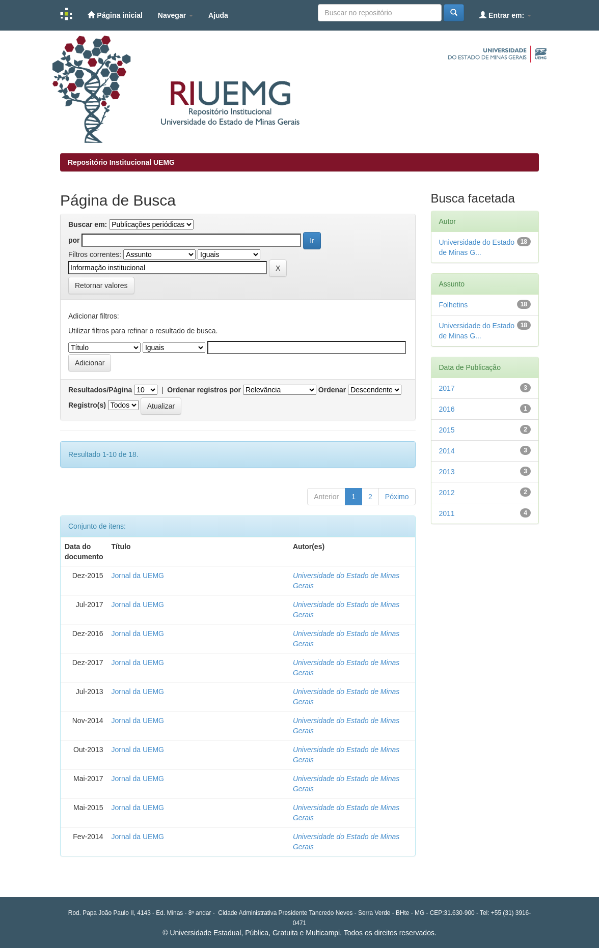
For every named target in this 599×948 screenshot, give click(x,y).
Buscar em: (87, 224)
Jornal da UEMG (137, 575)
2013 (447, 472)
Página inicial (115, 15)
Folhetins (453, 305)
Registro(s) (87, 405)
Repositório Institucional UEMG (121, 162)
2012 (447, 493)
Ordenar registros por (204, 390)
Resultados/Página (100, 390)
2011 (447, 513)
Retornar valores (101, 285)
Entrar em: (505, 15)
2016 (447, 409)
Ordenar (332, 390)
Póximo (397, 497)
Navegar (175, 15)
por (74, 240)
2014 (447, 451)
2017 (447, 388)
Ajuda (218, 15)
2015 (447, 430)
